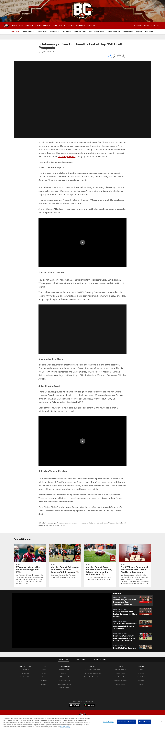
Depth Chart (141, 677)
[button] (82, 99)
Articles (44, 669)
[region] (82, 722)
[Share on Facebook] (110, 57)
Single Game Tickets (120, 680)
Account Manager (120, 669)
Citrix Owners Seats (120, 677)
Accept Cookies (144, 722)
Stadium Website (64, 669)
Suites (92, 666)
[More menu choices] (94, 25)
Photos (44, 677)
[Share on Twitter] (114, 57)
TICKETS (120, 666)
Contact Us (25, 669)
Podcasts (44, 680)
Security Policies (64, 687)
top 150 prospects (66, 156)
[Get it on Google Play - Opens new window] (90, 706)
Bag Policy (64, 673)
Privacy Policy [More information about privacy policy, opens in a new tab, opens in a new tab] (65, 727)
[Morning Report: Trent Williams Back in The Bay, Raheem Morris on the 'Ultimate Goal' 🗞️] (100, 563)
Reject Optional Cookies (126, 722)
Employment (25, 673)
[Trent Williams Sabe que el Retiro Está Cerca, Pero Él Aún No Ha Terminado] (135, 565)
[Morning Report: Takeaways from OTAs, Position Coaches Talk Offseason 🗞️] (65, 562)
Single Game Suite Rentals (93, 673)
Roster (141, 669)
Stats (141, 684)
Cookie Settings (108, 722)
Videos (44, 673)
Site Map (44, 684)
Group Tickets (120, 684)
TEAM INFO (141, 666)
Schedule (141, 673)
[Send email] (119, 57)
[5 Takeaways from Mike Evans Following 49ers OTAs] (30, 565)
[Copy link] (123, 56)
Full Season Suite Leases (92, 669)
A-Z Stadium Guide (64, 677)
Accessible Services (64, 680)
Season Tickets (120, 673)
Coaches (141, 680)
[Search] (134, 25)
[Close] (161, 721)
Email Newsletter (25, 677)
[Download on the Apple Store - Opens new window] (74, 705)
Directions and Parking (64, 684)
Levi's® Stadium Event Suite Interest (92, 677)
